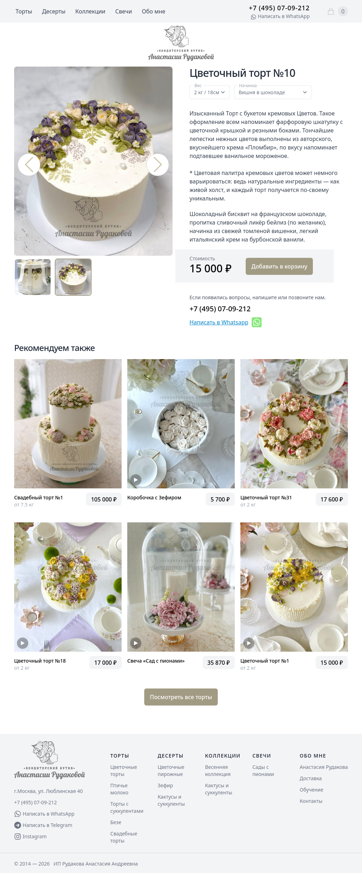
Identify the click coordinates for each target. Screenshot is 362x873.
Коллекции (90, 11)
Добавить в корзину (279, 266)
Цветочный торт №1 (264, 660)
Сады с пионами (263, 770)
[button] (157, 164)
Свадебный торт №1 (38, 497)
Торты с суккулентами (127, 807)
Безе (115, 822)
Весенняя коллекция (217, 770)
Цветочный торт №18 (40, 660)
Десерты (53, 11)
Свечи (123, 11)
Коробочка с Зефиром (154, 497)
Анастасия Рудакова (324, 767)
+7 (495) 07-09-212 (279, 8)
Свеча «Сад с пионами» (156, 660)
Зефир (165, 785)
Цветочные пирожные (171, 770)
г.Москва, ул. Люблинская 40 (48, 791)
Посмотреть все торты (181, 697)
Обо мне (153, 11)
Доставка (311, 778)
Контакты (311, 801)
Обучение (311, 789)
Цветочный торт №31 (266, 497)
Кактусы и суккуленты (171, 800)
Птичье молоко (119, 789)
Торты (24, 11)
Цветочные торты (123, 770)
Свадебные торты (123, 837)
